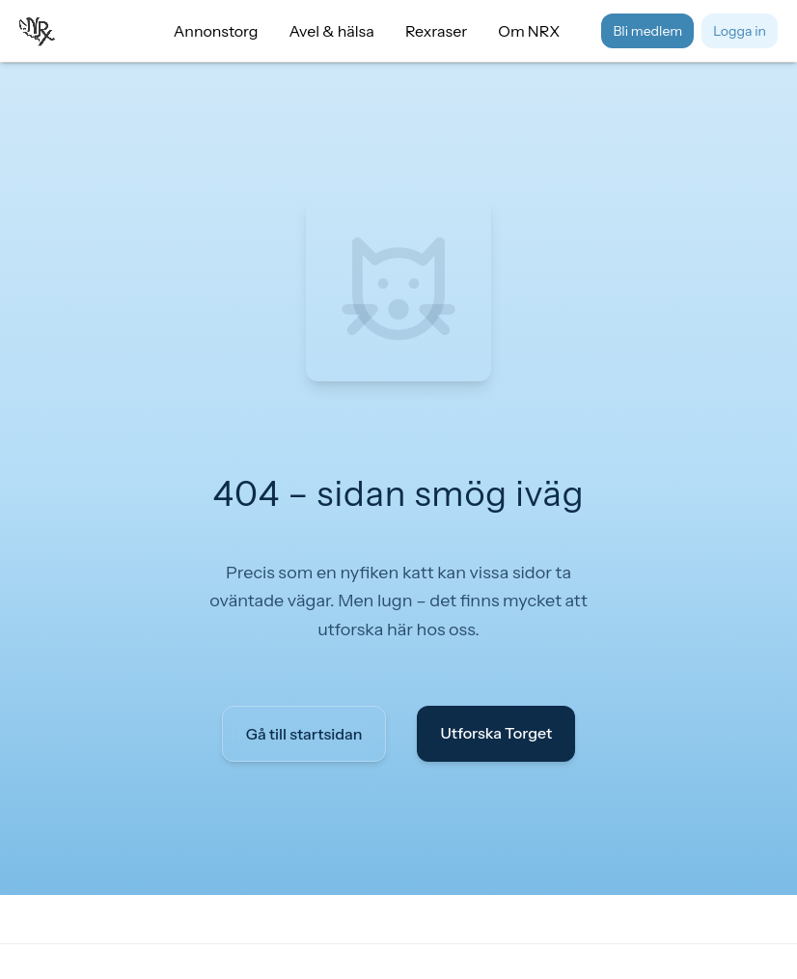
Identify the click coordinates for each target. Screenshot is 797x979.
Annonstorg (216, 31)
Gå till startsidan (304, 733)
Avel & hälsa (331, 31)
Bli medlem (647, 31)
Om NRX (529, 31)
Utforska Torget (496, 732)
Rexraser (436, 31)
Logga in (739, 31)
